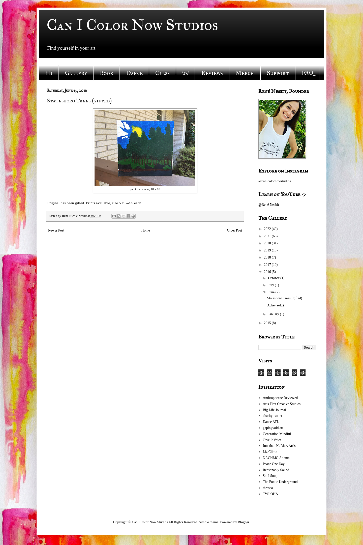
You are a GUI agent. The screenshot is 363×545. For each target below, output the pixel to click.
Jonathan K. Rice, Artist (280, 446)
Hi (48, 73)
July (271, 285)
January (274, 314)
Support (278, 73)
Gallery (76, 73)
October (274, 278)
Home (145, 230)
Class (162, 73)
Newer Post (56, 230)
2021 (268, 236)
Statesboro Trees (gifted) (284, 298)
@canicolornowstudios (274, 181)
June (271, 292)
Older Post (234, 230)
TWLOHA (270, 494)
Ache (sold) (275, 305)
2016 (268, 272)
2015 (268, 323)
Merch (244, 73)
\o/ (185, 73)
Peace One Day (274, 464)
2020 (268, 243)
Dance (134, 73)
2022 (268, 229)
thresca (268, 488)
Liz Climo (270, 452)
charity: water (272, 416)
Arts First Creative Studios (282, 404)
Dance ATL (271, 422)
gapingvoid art (273, 428)
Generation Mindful (277, 434)
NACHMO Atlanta (276, 458)
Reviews (212, 73)
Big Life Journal (274, 410)
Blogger (243, 522)
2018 (268, 257)
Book (106, 73)
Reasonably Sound (276, 470)
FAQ (307, 73)
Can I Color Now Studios (132, 25)
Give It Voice (272, 440)
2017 (268, 265)
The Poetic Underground (280, 482)
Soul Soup (270, 476)
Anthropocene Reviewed (280, 398)
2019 (268, 250)
